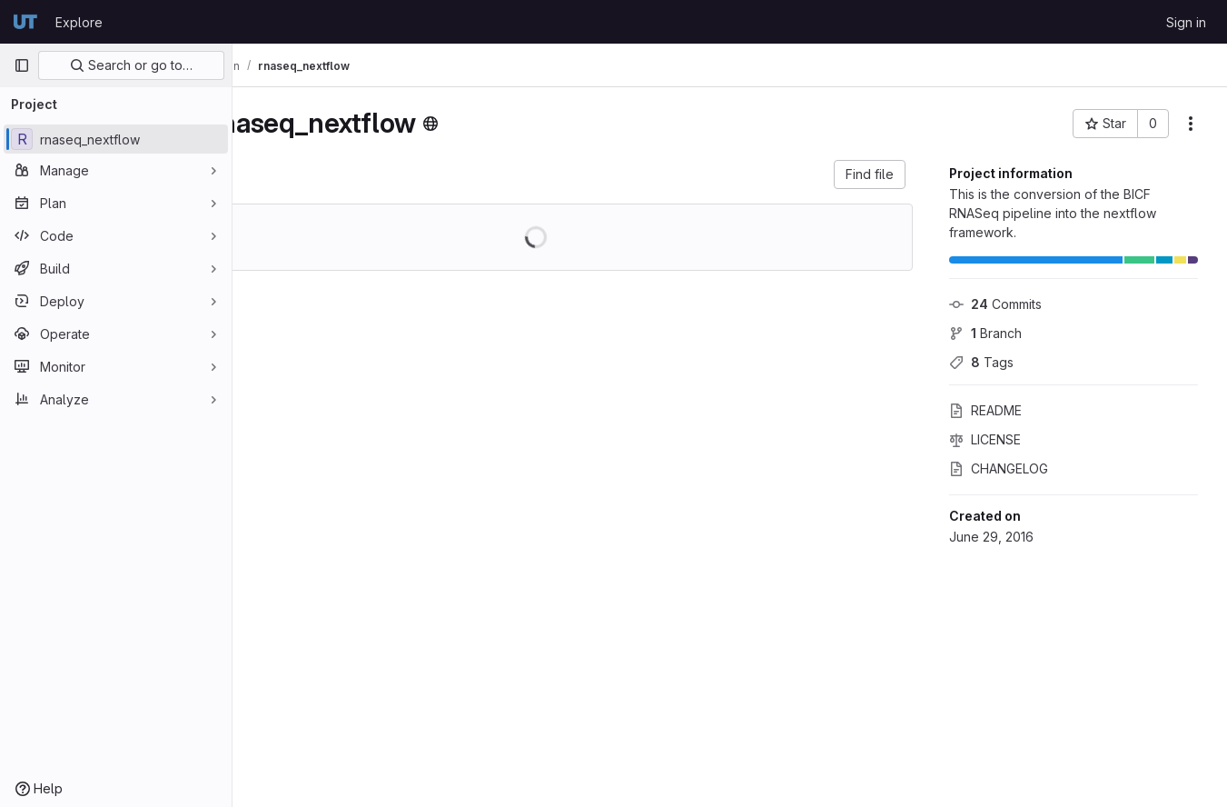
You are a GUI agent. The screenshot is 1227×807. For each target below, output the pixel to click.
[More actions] (1190, 123)
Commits (995, 304)
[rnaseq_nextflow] (116, 139)
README (985, 410)
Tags (981, 362)
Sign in (1186, 22)
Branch (985, 333)
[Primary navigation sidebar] (21, 65)
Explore (79, 22)
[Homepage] (25, 21)
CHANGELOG (998, 468)
